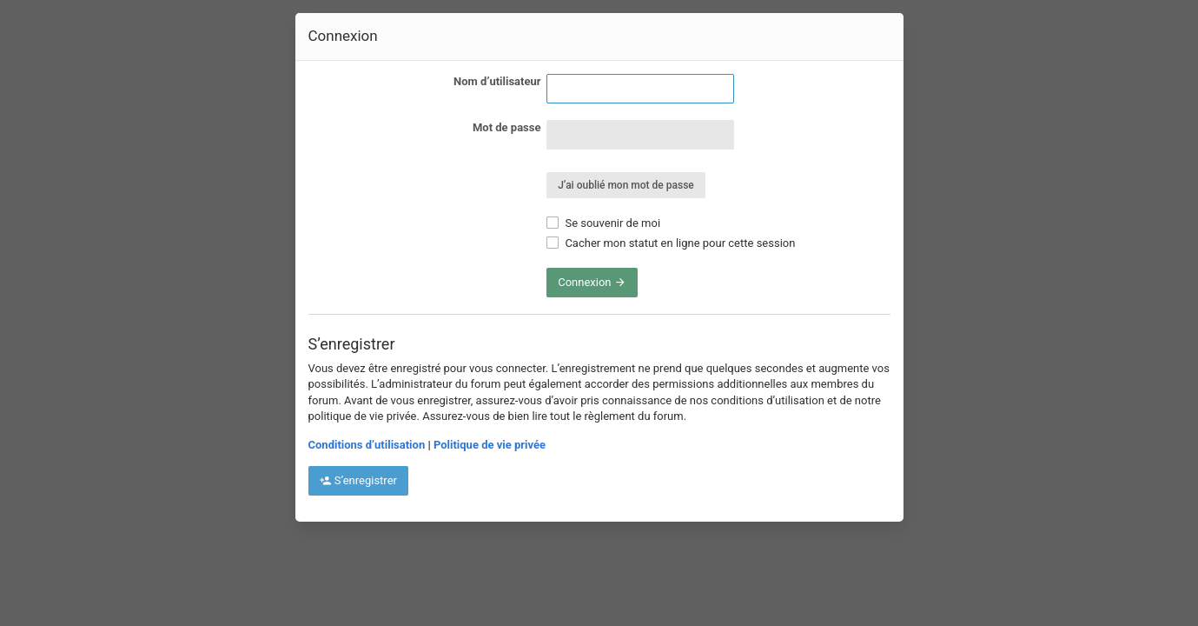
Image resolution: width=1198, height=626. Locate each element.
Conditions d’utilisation (367, 444)
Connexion (592, 282)
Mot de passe (507, 127)
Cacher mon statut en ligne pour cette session (670, 243)
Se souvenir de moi (603, 223)
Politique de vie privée (490, 444)
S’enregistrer (358, 480)
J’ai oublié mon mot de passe (626, 185)
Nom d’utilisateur (496, 81)
